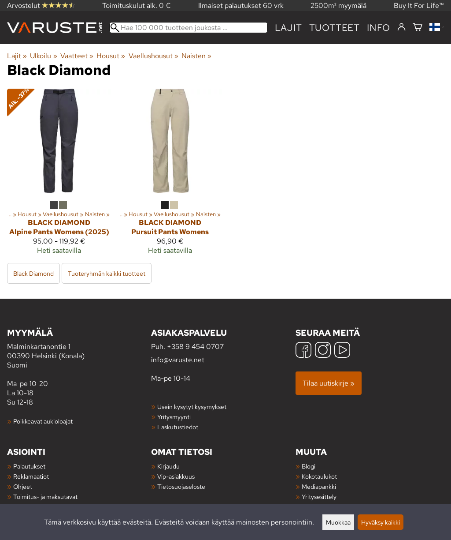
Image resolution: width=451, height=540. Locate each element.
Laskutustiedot (177, 427)
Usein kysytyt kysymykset (191, 406)
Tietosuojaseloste (181, 486)
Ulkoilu (43, 55)
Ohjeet (22, 486)
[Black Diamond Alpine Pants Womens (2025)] (59, 175)
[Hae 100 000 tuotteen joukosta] (188, 27)
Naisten (196, 55)
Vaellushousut (153, 55)
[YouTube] (342, 351)
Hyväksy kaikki (380, 522)
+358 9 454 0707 (195, 346)
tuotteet (334, 28)
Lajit (288, 28)
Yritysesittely (319, 496)
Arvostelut (41, 5)
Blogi (308, 466)
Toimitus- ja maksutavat (45, 496)
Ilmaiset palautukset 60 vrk (241, 5)
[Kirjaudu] (401, 27)
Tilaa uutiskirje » (329, 383)
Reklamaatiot (31, 476)
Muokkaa (338, 522)
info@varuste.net (177, 359)
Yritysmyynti (174, 416)
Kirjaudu (168, 466)
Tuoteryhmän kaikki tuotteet (106, 273)
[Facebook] (303, 351)
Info (378, 28)
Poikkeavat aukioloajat (43, 421)
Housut (110, 55)
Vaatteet (76, 55)
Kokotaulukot (319, 476)
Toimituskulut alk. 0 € (136, 5)
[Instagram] (323, 351)
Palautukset (29, 466)
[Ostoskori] (417, 27)
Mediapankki (319, 486)
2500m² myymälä (338, 5)
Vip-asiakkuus (176, 476)
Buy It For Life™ (419, 5)
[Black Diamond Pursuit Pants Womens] (170, 175)
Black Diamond (33, 273)
